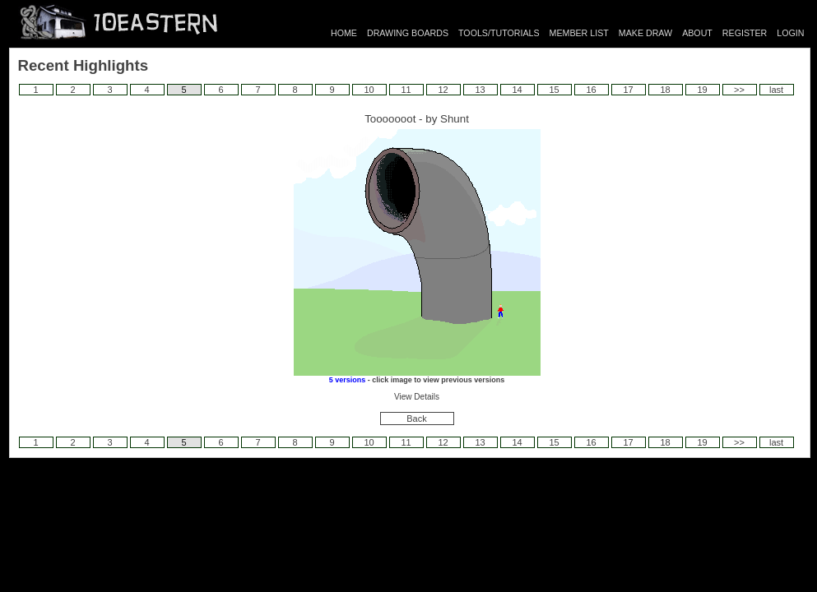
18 (665, 90)
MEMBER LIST (579, 33)
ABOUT (697, 33)
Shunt (454, 119)
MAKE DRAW (645, 33)
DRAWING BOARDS (407, 33)
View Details (416, 396)
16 (591, 90)
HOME (344, 33)
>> (739, 90)
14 (517, 90)
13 (480, 90)
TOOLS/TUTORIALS (499, 33)
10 (369, 90)
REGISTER (744, 33)
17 (628, 90)
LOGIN (790, 33)
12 (443, 90)
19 (702, 90)
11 (406, 90)
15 (554, 90)
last (776, 90)
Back (416, 418)
